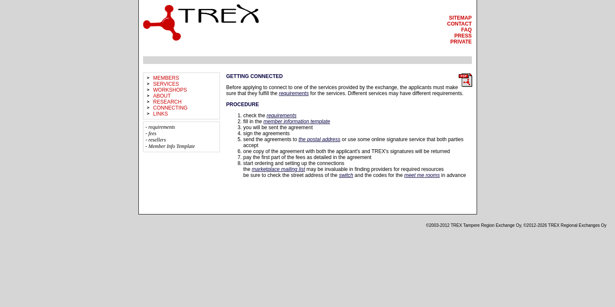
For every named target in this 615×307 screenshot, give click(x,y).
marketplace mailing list (278, 169)
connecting (170, 108)
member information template (297, 122)
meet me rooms (421, 175)
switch (346, 175)
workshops (170, 90)
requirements (162, 127)
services (166, 84)
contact (459, 24)
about (162, 96)
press (463, 36)
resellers (157, 140)
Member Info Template (172, 146)
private (461, 42)
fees (153, 133)
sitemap (460, 18)
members (166, 78)
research (167, 102)
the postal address (319, 139)
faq (466, 30)
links (160, 114)
